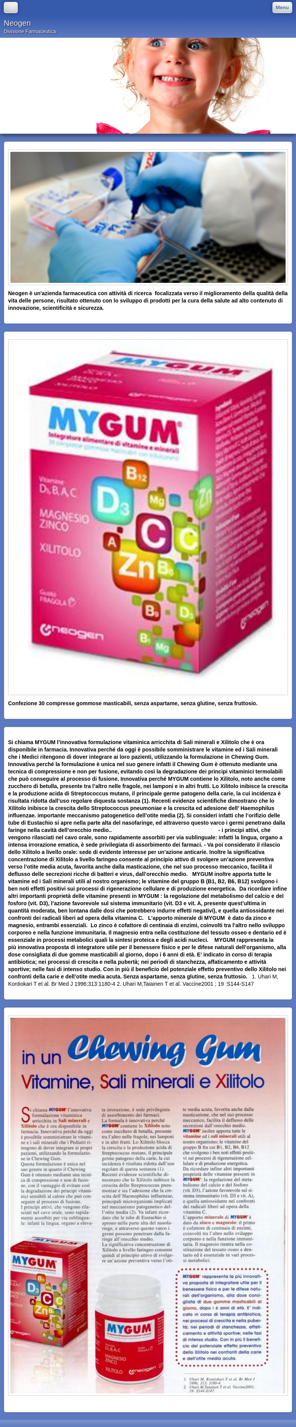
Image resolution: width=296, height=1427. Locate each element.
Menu (282, 7)
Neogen (17, 23)
